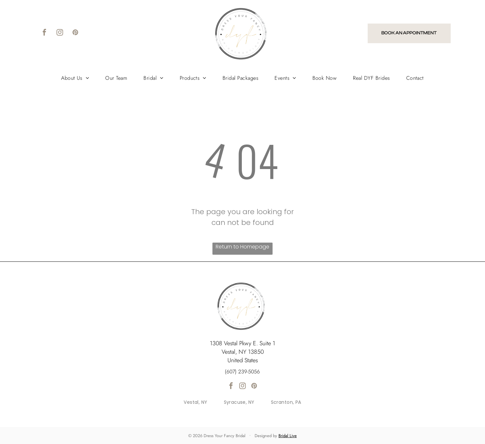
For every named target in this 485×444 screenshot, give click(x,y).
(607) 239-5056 (242, 371)
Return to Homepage (242, 246)
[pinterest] (75, 33)
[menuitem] (75, 78)
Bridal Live (287, 436)
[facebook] (44, 33)
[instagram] (60, 33)
